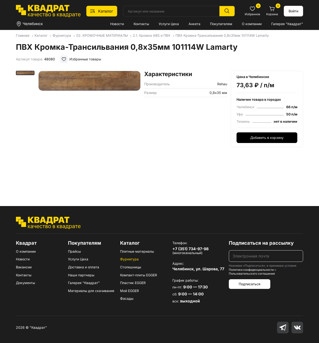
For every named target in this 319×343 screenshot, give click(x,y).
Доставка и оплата (83, 267)
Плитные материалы (137, 251)
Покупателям (221, 24)
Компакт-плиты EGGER (138, 275)
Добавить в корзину (267, 138)
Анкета (194, 24)
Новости (117, 24)
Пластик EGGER (133, 283)
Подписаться (249, 284)
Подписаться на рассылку (261, 243)
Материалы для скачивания (91, 291)
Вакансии (24, 267)
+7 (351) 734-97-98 (190, 249)
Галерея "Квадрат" (287, 24)
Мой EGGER (129, 291)
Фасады (126, 298)
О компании (252, 24)
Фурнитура (129, 259)
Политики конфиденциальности (251, 270)
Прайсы (74, 251)
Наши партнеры (81, 275)
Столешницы (130, 267)
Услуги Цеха (169, 24)
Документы (25, 283)
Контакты (141, 24)
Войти (293, 11)
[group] (89, 131)
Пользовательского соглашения (252, 273)
